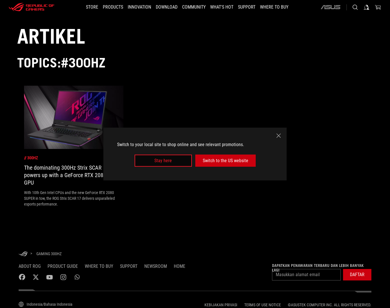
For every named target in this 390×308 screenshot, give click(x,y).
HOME (179, 266)
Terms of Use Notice (262, 305)
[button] (357, 274)
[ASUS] (330, 7)
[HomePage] (23, 254)
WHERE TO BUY (99, 266)
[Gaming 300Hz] (49, 253)
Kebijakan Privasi (220, 305)
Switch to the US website (225, 160)
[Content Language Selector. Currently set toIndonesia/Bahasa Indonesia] (45, 304)
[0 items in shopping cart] (378, 7)
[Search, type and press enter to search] (355, 7)
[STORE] (92, 7)
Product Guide (63, 266)
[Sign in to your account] (366, 7)
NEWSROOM (155, 266)
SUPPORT (128, 266)
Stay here (163, 160)
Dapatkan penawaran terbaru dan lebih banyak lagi (318, 267)
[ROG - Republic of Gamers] (31, 7)
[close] (278, 135)
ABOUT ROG (30, 266)
